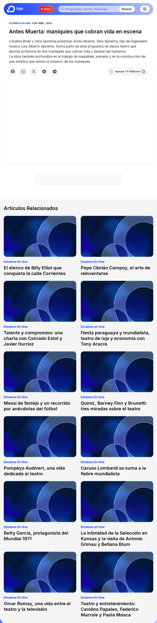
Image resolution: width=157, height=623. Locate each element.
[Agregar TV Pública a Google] (127, 71)
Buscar (127, 9)
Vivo (45, 9)
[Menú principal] (145, 9)
